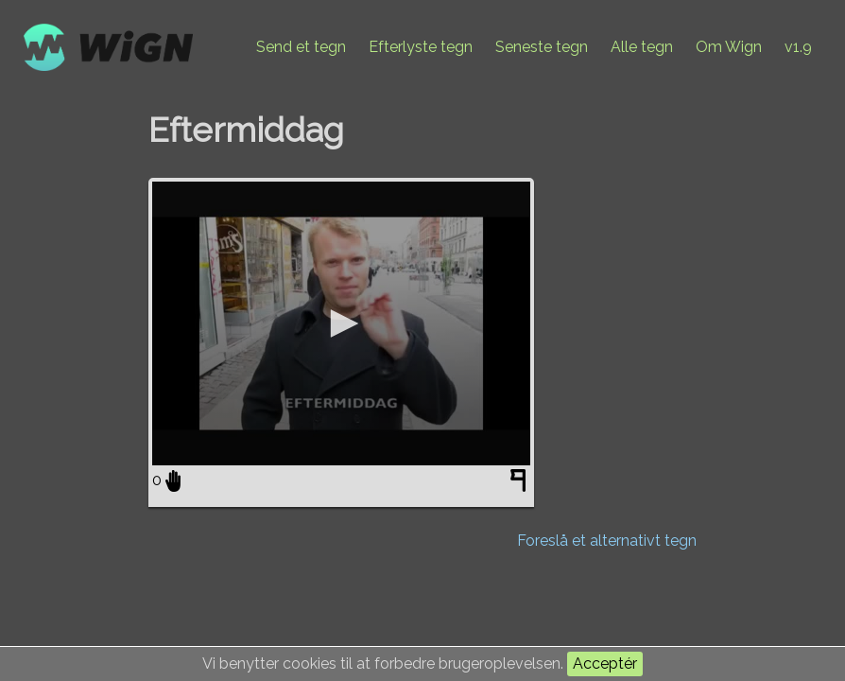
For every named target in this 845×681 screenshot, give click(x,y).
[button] (341, 323)
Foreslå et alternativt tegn (607, 541)
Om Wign (729, 47)
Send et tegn (301, 47)
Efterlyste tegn (421, 47)
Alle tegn (642, 47)
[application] (341, 323)
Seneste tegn (541, 47)
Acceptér (605, 663)
